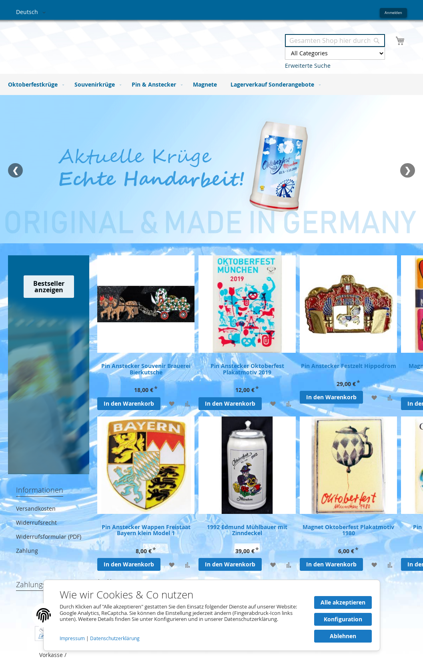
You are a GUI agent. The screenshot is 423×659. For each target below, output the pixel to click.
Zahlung (27, 550)
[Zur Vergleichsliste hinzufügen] (187, 403)
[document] (212, 615)
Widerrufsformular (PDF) (48, 536)
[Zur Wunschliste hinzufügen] (171, 403)
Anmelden (393, 12)
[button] (32, 12)
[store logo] (114, 43)
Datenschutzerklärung (115, 638)
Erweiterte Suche (308, 65)
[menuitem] (34, 84)
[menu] (211, 84)
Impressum (73, 638)
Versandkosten (36, 508)
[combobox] (335, 40)
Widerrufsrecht (36, 522)
